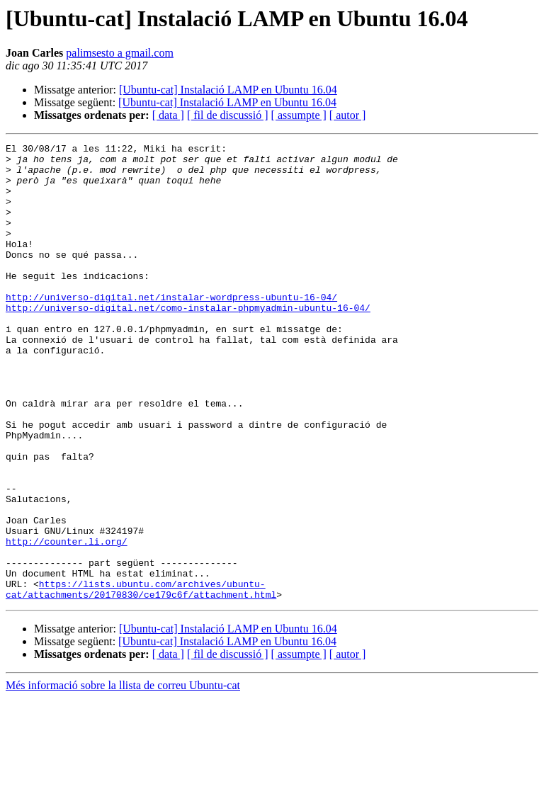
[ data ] (168, 115)
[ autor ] (347, 115)
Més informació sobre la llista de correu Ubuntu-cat (123, 777)
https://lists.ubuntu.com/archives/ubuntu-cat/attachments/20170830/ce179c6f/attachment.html (141, 679)
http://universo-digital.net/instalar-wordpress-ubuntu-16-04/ (171, 328)
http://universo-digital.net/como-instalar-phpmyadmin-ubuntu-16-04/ (188, 341)
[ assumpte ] (299, 115)
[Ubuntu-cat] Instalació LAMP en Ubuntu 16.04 (228, 90)
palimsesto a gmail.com (120, 53)
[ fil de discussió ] (227, 115)
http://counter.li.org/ (67, 621)
